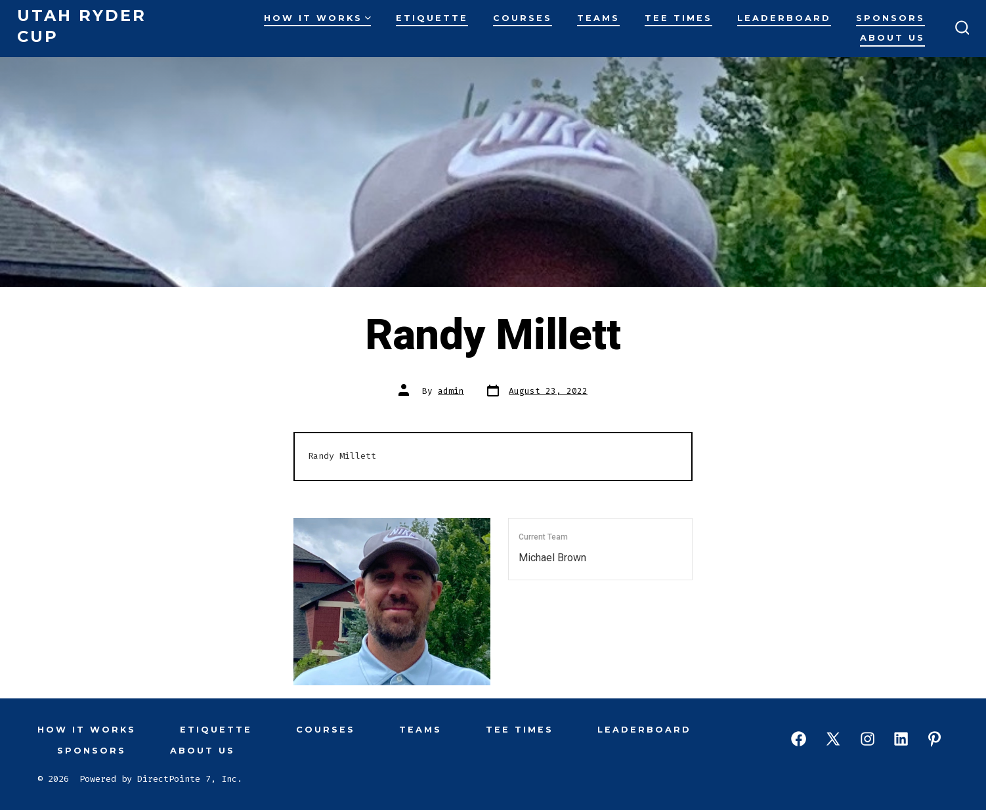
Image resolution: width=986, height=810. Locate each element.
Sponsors (890, 18)
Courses (522, 18)
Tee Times (678, 18)
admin (451, 390)
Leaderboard (784, 18)
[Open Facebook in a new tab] (798, 739)
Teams (598, 18)
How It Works (317, 18)
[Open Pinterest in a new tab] (934, 739)
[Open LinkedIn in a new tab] (901, 739)
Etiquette (432, 18)
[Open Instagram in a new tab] (867, 739)
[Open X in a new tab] (833, 739)
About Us (892, 38)
